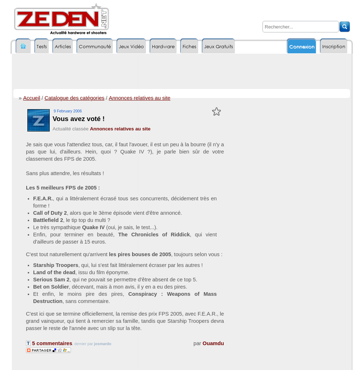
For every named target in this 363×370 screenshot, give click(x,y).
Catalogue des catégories (74, 98)
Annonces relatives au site (139, 98)
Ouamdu (213, 343)
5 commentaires (49, 343)
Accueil (31, 98)
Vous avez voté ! (79, 118)
